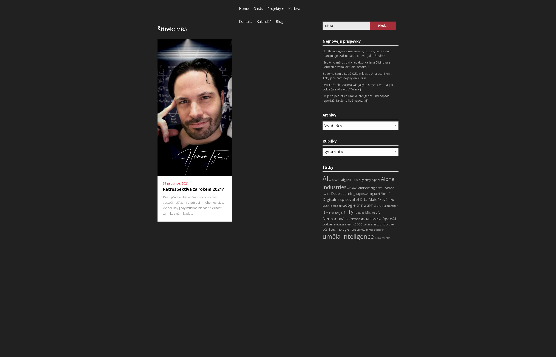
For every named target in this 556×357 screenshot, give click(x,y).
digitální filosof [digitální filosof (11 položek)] (379, 194)
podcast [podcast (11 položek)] (328, 224)
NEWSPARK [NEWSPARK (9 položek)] (358, 219)
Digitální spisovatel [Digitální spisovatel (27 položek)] (341, 199)
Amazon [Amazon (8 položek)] (352, 188)
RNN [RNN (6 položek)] (349, 224)
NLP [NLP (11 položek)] (369, 219)
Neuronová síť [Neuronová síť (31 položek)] (336, 219)
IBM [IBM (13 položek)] (325, 212)
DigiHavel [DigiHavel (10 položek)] (362, 194)
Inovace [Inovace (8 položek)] (334, 212)
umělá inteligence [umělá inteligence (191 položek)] (348, 236)
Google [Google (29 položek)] (349, 205)
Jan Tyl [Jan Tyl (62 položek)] (347, 211)
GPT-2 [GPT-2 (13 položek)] (361, 205)
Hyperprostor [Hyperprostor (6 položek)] (390, 205)
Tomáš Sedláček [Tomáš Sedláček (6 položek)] (375, 229)
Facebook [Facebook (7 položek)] (335, 205)
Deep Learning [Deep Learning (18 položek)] (343, 193)
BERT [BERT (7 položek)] (379, 188)
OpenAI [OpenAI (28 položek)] (389, 218)
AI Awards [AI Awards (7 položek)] (334, 180)
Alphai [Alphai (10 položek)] (376, 180)
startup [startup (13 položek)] (376, 224)
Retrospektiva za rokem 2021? (193, 189)
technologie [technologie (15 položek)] (340, 229)
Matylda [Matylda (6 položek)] (359, 212)
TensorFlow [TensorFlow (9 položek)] (357, 229)
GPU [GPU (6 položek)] (379, 205)
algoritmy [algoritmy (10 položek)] (365, 180)
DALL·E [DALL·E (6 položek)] (326, 194)
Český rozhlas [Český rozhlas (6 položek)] (382, 237)
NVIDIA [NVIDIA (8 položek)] (376, 219)
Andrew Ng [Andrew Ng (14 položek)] (366, 188)
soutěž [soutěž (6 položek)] (366, 224)
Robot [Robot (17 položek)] (357, 224)
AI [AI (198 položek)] (325, 178)
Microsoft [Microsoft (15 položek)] (372, 212)
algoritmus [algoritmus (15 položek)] (349, 179)
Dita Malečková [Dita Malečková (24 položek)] (374, 199)
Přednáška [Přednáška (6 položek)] (340, 224)
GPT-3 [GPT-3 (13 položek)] (371, 205)
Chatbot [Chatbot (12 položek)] (388, 188)
